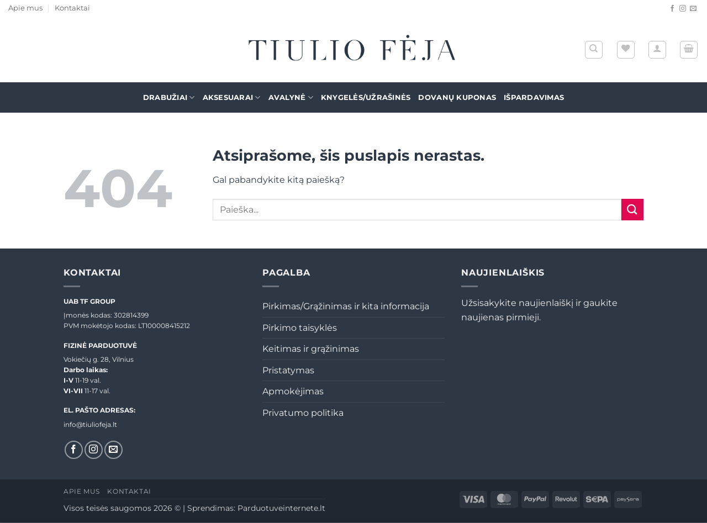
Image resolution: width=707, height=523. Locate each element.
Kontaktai (72, 8)
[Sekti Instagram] (682, 9)
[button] (657, 50)
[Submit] (632, 209)
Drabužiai (169, 97)
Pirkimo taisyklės (299, 328)
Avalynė (290, 97)
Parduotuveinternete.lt (281, 508)
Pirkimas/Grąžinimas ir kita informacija (345, 306)
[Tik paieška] (594, 50)
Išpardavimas (534, 97)
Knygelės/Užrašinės (366, 97)
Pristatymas (288, 370)
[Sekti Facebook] (672, 9)
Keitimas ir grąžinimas (310, 349)
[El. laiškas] (693, 9)
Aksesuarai (232, 97)
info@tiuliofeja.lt (90, 424)
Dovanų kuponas (457, 97)
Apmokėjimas (293, 391)
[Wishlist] (626, 50)
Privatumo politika (303, 413)
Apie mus (25, 8)
